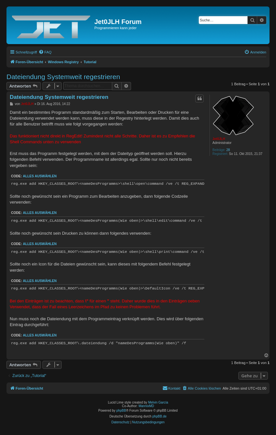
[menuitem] (45, 52)
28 (228, 150)
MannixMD (146, 406)
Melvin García (158, 402)
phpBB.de (159, 416)
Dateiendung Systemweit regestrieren (63, 76)
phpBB (121, 410)
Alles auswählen (39, 176)
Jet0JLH (218, 139)
